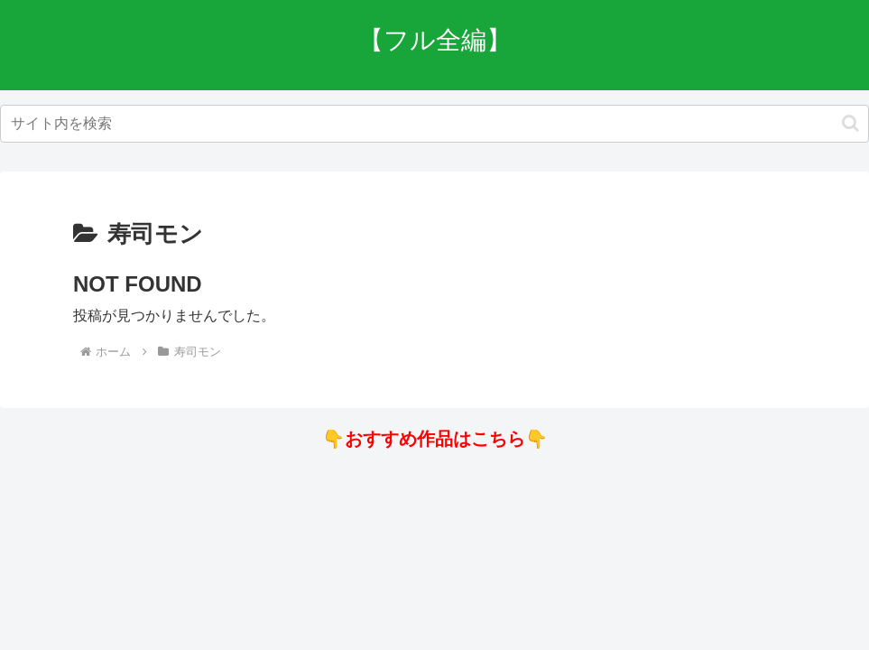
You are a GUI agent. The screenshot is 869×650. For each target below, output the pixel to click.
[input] (434, 124)
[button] (850, 123)
